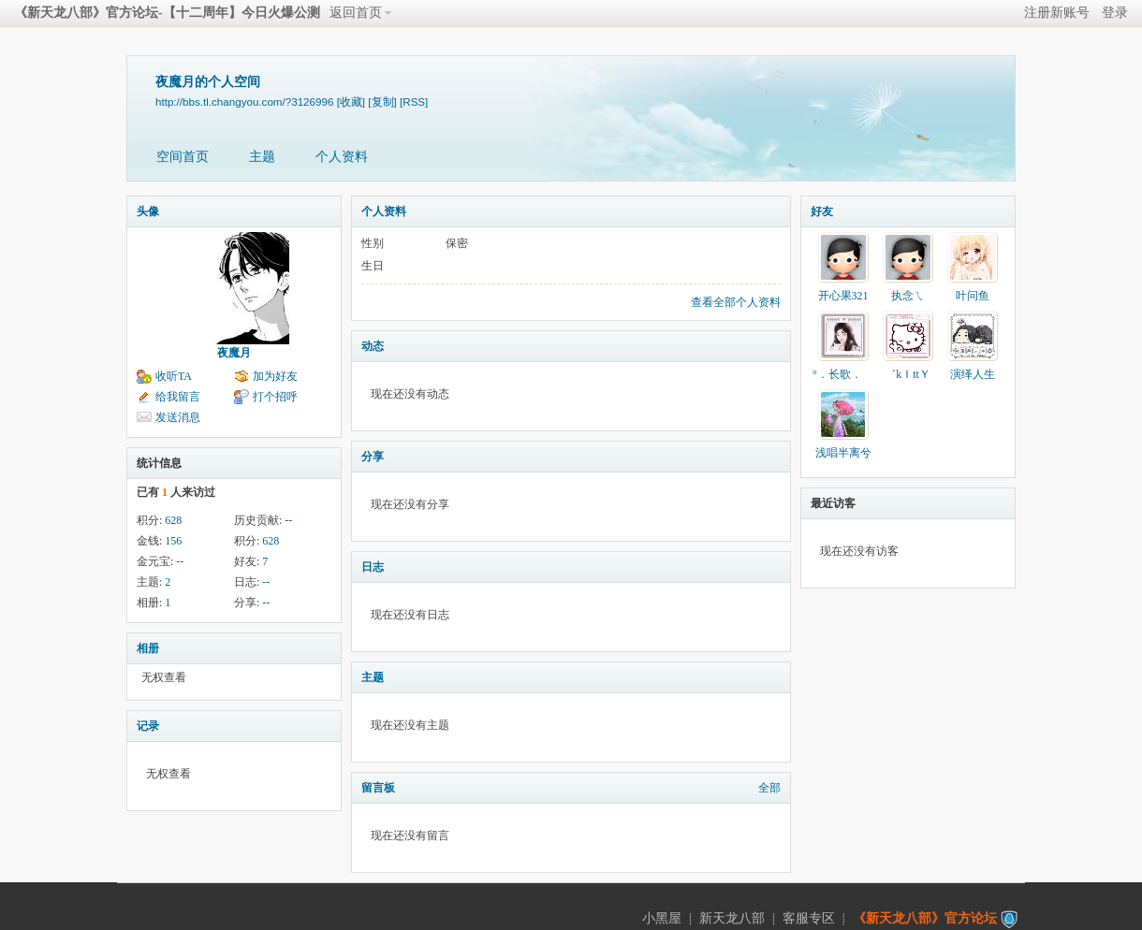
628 (173, 520)
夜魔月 (234, 352)
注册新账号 (1057, 13)
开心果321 (843, 295)
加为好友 (275, 376)
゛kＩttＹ (907, 374)
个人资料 (341, 157)
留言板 (378, 787)
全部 (769, 787)
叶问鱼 (972, 295)
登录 (1115, 13)
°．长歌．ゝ (843, 374)
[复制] (382, 101)
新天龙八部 (732, 918)
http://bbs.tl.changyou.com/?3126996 (244, 101)
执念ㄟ (908, 295)
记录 (148, 726)
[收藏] (351, 101)
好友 (822, 211)
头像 (148, 211)
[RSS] (414, 101)
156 (173, 540)
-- (288, 520)
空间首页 (182, 157)
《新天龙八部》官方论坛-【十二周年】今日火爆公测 (167, 13)
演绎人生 (972, 374)
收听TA (173, 376)
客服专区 (809, 918)
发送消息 (177, 417)
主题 (262, 157)
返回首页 (355, 13)
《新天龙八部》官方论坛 (925, 918)
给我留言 (177, 396)
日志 (372, 567)
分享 (372, 456)
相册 (148, 648)
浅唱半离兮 (843, 452)
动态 (372, 346)
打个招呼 (275, 396)
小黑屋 (661, 918)
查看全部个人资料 (736, 302)
